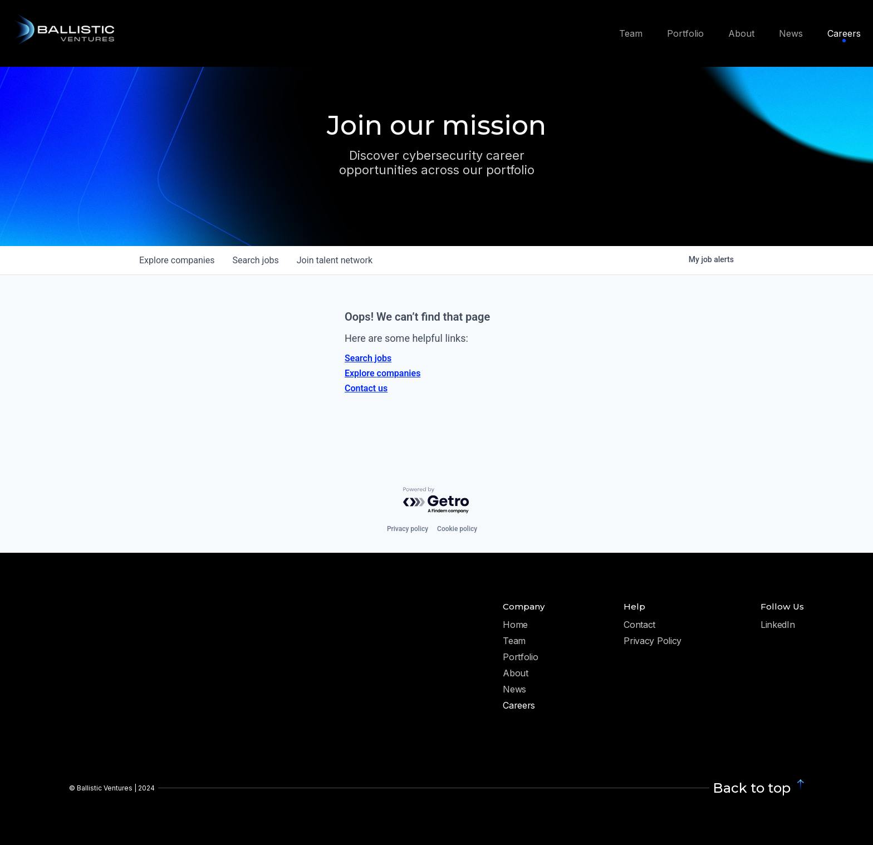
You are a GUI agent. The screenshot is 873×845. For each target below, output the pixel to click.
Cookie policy (457, 529)
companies (176, 260)
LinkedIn (777, 625)
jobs (255, 260)
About (515, 674)
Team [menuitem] (631, 33)
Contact (639, 625)
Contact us (366, 388)
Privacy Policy (652, 641)
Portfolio (520, 657)
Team (514, 641)
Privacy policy (407, 529)
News (514, 690)
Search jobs (368, 358)
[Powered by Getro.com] (436, 500)
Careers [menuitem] (844, 33)
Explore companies (382, 373)
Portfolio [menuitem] (685, 33)
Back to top (752, 788)
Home (515, 625)
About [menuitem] (741, 33)
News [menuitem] (791, 33)
